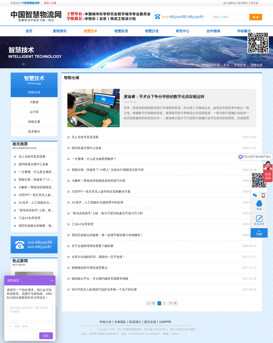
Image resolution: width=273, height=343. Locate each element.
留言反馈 (150, 322)
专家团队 (120, 322)
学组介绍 (105, 322)
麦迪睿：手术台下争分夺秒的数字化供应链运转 (164, 97)
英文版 (254, 2)
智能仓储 (256, 65)
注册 (53, 2)
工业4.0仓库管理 (29, 218)
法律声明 (165, 322)
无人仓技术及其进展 (32, 156)
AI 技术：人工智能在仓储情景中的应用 (37, 202)
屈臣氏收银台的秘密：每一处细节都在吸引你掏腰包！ (37, 225)
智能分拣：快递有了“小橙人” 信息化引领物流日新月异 (37, 179)
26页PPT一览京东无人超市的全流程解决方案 (37, 195)
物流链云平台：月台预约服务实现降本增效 (100, 278)
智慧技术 (240, 65)
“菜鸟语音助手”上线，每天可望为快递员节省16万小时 (37, 210)
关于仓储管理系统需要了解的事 (92, 246)
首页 (29, 31)
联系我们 (135, 322)
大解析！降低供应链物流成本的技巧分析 (37, 187)
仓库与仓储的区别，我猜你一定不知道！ (98, 256)
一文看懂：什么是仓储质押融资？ (37, 172)
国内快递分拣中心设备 (33, 164)
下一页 (173, 303)
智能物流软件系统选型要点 (89, 267)
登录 (46, 2)
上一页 (151, 303)
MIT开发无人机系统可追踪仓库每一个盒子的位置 (104, 289)
